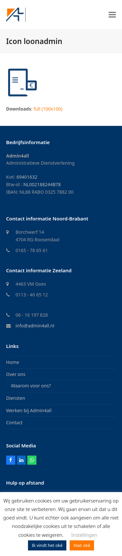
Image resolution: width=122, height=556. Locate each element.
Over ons (15, 374)
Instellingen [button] (84, 535)
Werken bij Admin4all (29, 410)
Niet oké (82, 545)
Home (12, 362)
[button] (112, 15)
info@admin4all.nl (35, 326)
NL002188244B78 (42, 184)
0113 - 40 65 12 (32, 295)
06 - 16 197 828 (32, 315)
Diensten (15, 398)
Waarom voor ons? (31, 386)
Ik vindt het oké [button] (47, 545)
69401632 (27, 177)
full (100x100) (48, 109)
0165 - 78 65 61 (32, 250)
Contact (14, 422)
